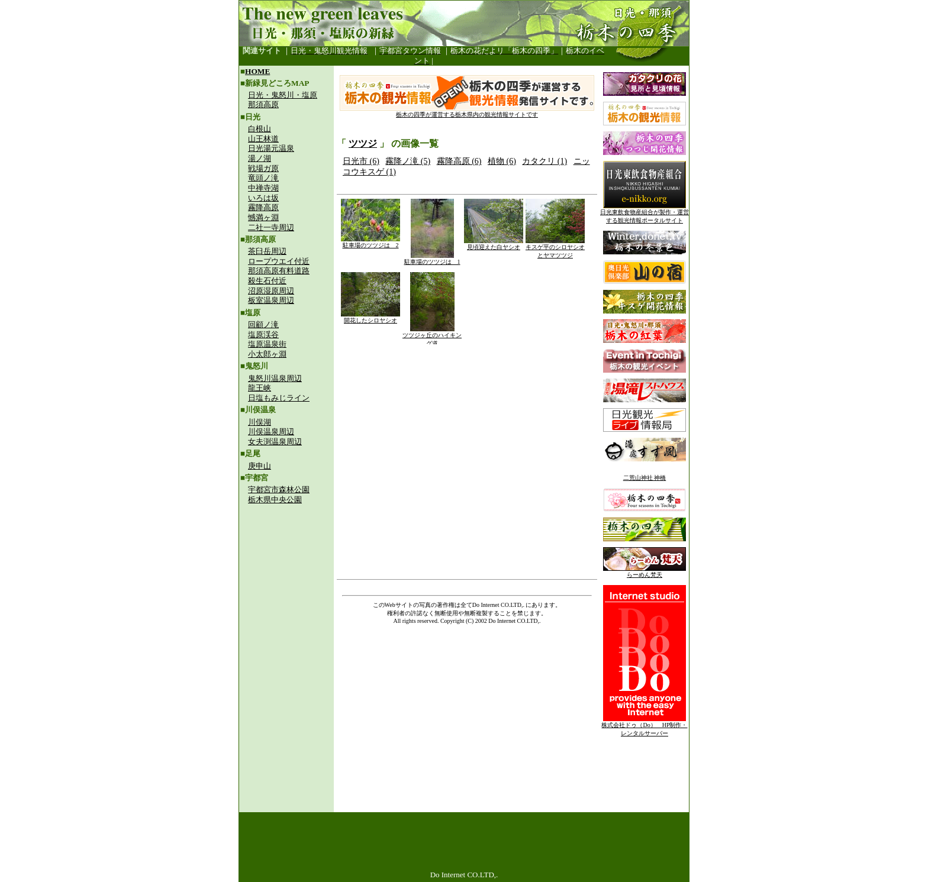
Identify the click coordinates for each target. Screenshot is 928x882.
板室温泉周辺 (271, 300)
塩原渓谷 (263, 334)
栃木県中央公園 (275, 499)
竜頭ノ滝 (263, 177)
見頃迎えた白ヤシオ (493, 244)
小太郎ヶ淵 (267, 354)
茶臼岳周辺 (267, 251)
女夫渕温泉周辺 (275, 441)
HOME (257, 71)
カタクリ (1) (544, 161)
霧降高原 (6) (459, 161)
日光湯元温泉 (271, 148)
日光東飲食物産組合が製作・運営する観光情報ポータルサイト (644, 213)
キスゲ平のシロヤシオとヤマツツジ (555, 248)
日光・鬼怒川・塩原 (282, 95)
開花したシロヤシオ (370, 317)
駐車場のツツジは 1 (432, 259)
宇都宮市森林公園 (279, 489)
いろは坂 (263, 197)
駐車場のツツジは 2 (370, 242)
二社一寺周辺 (271, 227)
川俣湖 (259, 422)
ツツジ (363, 143)
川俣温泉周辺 (271, 431)
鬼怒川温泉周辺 (275, 378)
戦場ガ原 (263, 168)
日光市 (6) (361, 161)
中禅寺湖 (263, 187)
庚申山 (259, 465)
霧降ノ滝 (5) (407, 161)
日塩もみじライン (279, 397)
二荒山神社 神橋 (644, 477)
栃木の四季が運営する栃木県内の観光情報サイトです (467, 111)
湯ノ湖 (259, 158)
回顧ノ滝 (263, 324)
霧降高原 (263, 207)
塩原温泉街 (267, 344)
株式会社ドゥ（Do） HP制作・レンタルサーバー (644, 726)
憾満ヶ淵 (263, 217)
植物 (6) (502, 161)
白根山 (259, 128)
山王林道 (263, 138)
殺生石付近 (267, 280)
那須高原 (263, 104)
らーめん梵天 (644, 572)
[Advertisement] (286, 589)
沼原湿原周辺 (271, 290)
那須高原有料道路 (279, 270)
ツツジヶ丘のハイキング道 (432, 336)
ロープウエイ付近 (279, 261)
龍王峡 (259, 387)
